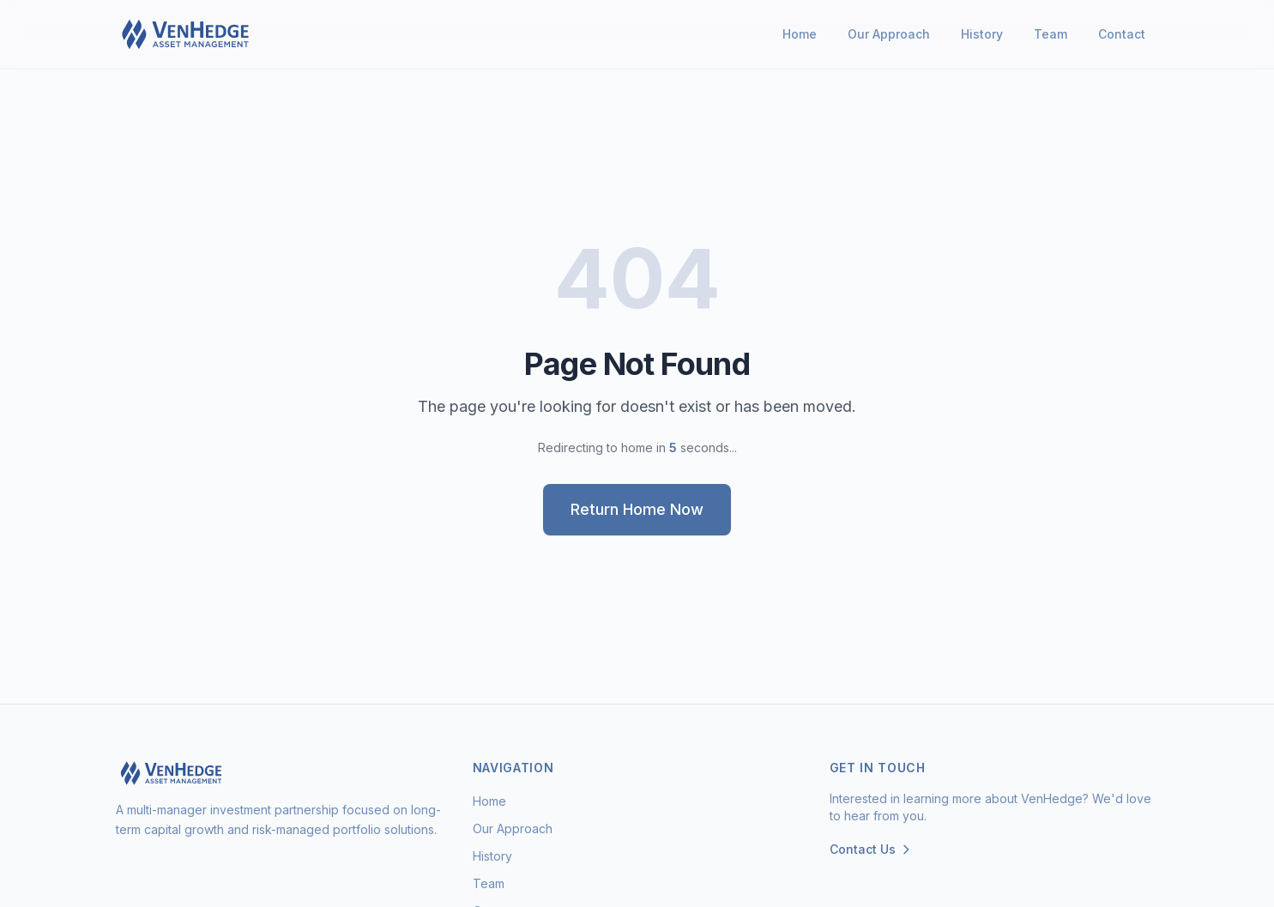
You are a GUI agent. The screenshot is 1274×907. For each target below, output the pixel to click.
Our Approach (889, 34)
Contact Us (871, 849)
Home (799, 34)
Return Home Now (637, 509)
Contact (1121, 34)
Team (1050, 34)
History (982, 34)
